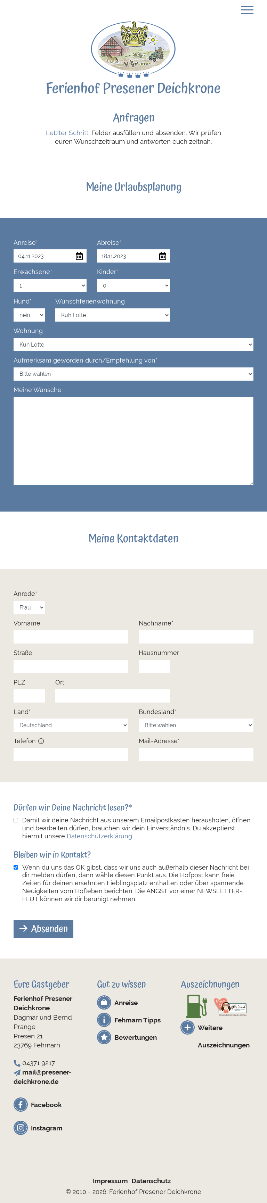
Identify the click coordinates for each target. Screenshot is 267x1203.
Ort (59, 682)
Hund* (23, 301)
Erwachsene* (33, 271)
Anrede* (25, 593)
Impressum (110, 1181)
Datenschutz (151, 1181)
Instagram (47, 1128)
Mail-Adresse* (159, 741)
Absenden (49, 929)
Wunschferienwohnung (90, 301)
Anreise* (26, 242)
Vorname (27, 623)
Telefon (29, 741)
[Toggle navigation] (247, 8)
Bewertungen (135, 1037)
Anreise (126, 1002)
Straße (23, 652)
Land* (22, 711)
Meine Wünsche (38, 389)
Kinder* (107, 271)
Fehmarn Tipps (137, 1020)
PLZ (19, 682)
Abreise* (109, 242)
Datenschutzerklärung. (100, 836)
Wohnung (28, 330)
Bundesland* (157, 711)
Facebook (46, 1105)
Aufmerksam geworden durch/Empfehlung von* (85, 360)
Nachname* (156, 623)
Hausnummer (159, 652)
